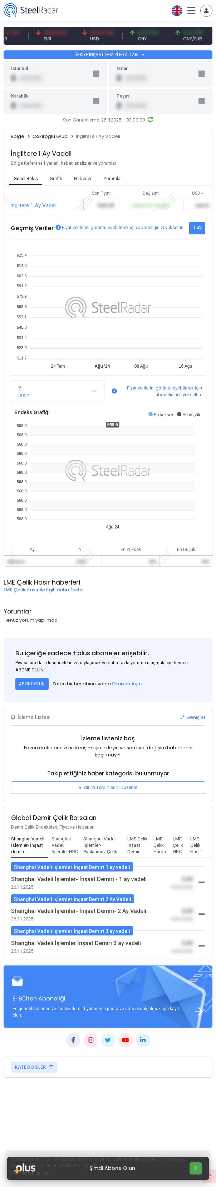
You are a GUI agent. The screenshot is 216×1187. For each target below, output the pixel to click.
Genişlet (193, 717)
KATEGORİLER (34, 1067)
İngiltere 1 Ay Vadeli (33, 205)
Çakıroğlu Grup (50, 136)
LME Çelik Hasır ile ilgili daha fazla (43, 589)
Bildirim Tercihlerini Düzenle (108, 787)
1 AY (197, 227)
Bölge (17, 136)
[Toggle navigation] (206, 11)
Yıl (21, 388)
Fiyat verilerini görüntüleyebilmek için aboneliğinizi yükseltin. (123, 227)
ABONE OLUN (32, 684)
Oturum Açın (127, 683)
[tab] (29, 846)
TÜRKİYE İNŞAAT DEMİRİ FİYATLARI (108, 54)
